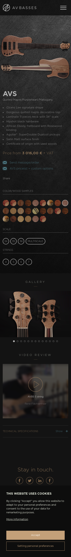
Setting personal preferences (35, 546)
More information (17, 519)
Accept (35, 535)
